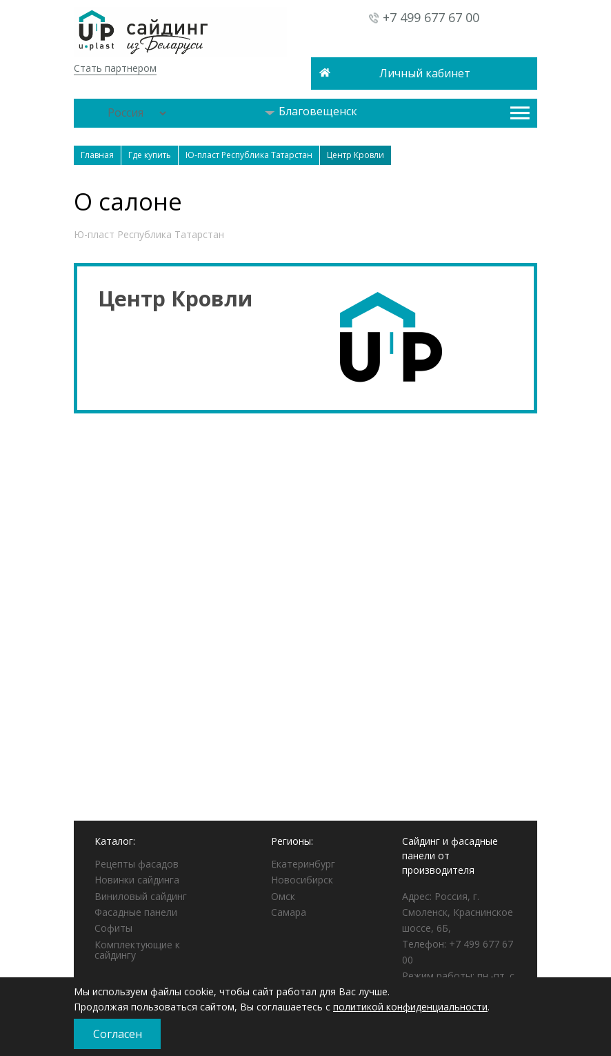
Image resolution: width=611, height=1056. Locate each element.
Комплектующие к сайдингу (137, 949)
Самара (288, 912)
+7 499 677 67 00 (431, 17)
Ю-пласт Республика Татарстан (149, 234)
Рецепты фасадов (136, 863)
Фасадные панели (135, 912)
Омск (283, 896)
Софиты (113, 928)
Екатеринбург (303, 863)
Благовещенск (311, 111)
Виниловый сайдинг (140, 896)
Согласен (117, 1034)
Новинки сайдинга (136, 879)
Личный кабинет (424, 73)
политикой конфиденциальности (410, 1006)
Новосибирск (302, 879)
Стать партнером (115, 68)
